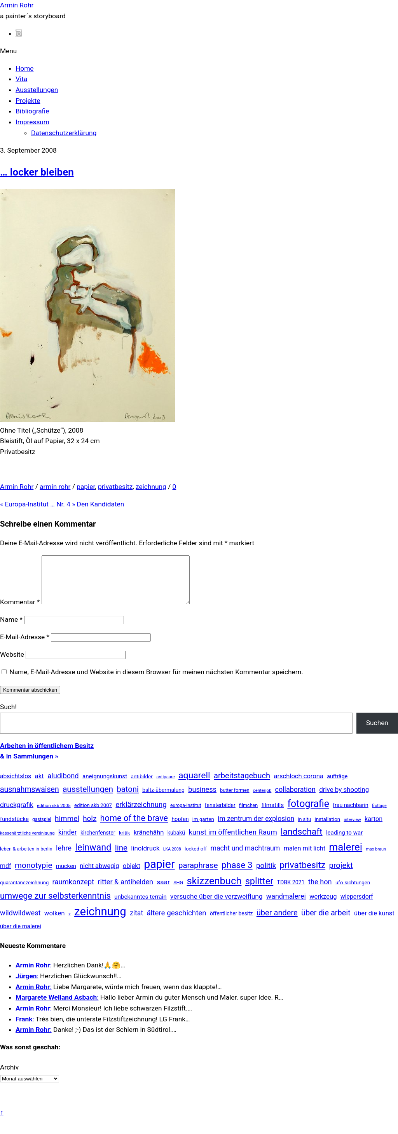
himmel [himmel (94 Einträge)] (67, 827)
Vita (21, 79)
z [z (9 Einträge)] (69, 923)
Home (25, 68)
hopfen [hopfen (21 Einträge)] (180, 828)
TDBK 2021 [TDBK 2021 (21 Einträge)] (291, 892)
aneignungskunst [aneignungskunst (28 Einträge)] (104, 785)
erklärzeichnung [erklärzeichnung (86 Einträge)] (140, 814)
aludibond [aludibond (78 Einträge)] (63, 785)
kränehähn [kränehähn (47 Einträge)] (149, 841)
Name (11, 629)
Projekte (28, 100)
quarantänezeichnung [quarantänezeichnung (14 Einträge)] (24, 892)
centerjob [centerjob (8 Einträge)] (262, 799)
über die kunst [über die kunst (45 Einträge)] (374, 922)
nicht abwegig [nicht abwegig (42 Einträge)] (99, 875)
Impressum (32, 122)
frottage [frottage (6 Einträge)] (379, 814)
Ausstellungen (37, 90)
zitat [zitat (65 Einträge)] (136, 922)
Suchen (377, 732)
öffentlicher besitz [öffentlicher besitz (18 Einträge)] (231, 923)
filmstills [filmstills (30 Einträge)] (272, 814)
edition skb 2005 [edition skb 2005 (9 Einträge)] (53, 814)
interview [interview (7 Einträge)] (352, 828)
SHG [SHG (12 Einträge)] (178, 892)
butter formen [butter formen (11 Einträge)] (234, 799)
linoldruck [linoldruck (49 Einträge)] (145, 857)
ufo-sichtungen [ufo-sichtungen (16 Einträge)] (352, 892)
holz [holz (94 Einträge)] (89, 827)
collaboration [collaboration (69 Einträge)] (295, 799)
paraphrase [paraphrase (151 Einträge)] (198, 874)
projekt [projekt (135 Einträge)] (341, 874)
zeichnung (151, 486)
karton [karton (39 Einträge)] (373, 828)
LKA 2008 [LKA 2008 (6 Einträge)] (172, 858)
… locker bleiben (37, 172)
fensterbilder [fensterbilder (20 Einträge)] (220, 814)
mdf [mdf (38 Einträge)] (5, 875)
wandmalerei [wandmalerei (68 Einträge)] (286, 905)
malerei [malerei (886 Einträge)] (345, 856)
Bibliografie (32, 111)
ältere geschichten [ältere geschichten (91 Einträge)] (176, 922)
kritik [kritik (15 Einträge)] (124, 842)
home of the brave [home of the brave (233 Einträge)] (134, 827)
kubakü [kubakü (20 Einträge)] (176, 842)
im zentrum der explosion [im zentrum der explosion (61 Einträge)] (256, 828)
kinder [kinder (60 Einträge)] (67, 841)
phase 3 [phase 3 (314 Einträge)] (237, 874)
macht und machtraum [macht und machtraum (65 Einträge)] (245, 857)
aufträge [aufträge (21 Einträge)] (337, 786)
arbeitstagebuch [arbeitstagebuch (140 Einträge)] (242, 785)
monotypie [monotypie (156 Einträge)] (33, 874)
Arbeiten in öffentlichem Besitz (47, 755)
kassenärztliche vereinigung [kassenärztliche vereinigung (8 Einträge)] (27, 842)
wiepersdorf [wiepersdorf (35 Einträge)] (356, 906)
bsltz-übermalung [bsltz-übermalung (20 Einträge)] (163, 799)
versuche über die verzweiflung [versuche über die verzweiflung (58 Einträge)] (216, 906)
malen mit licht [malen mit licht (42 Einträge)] (305, 857)
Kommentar (20, 611)
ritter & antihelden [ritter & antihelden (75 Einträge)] (125, 891)
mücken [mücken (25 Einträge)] (66, 875)
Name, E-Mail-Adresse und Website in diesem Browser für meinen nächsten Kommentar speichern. (156, 681)
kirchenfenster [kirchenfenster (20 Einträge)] (97, 842)
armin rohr (55, 486)
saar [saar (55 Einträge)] (163, 891)
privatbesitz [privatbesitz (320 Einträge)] (303, 874)
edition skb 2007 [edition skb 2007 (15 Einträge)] (93, 814)
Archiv (9, 1076)
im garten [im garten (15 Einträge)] (203, 828)
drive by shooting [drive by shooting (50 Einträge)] (344, 799)
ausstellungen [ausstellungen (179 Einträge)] (88, 798)
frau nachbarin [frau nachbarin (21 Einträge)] (350, 814)
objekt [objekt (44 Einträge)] (131, 875)
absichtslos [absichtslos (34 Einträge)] (15, 785)
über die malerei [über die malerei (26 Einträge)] (20, 935)
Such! (8, 716)
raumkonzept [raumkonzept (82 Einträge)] (73, 891)
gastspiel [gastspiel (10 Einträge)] (41, 828)
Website (12, 664)
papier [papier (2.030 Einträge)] (159, 873)
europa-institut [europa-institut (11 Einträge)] (185, 814)
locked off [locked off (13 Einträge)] (196, 858)
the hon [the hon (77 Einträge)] (320, 891)
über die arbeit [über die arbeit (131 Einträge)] (326, 922)
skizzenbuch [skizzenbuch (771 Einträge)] (214, 890)
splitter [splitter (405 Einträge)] (259, 890)
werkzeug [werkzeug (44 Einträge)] (323, 906)
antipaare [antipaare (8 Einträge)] (165, 786)
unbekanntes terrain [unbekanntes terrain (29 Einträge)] (140, 906)
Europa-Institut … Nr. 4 (35, 504)
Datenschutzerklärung (63, 133)
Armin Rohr (16, 486)
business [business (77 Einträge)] (202, 799)
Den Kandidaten (98, 504)
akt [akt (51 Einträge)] (39, 785)
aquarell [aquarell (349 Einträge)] (194, 784)
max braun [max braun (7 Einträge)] (376, 858)
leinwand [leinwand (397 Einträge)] (93, 856)
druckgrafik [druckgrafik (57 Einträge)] (16, 814)
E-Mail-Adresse (24, 646)
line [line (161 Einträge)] (121, 857)
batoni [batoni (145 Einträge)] (127, 798)
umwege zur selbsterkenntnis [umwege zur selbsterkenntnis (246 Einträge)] (55, 905)
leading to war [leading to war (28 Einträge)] (344, 841)
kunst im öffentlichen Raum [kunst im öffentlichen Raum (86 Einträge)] (233, 841)
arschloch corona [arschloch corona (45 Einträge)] (298, 785)
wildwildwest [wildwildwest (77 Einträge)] (20, 922)
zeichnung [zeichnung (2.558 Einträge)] (100, 920)
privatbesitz (115, 486)
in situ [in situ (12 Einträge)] (304, 828)
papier (86, 486)
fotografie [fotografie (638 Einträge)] (308, 813)
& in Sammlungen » (29, 765)
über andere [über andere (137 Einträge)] (277, 922)
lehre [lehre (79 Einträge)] (64, 857)
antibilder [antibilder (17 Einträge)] (142, 786)
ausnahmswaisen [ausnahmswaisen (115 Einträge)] (29, 798)
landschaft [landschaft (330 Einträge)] (302, 841)
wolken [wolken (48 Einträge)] (54, 922)
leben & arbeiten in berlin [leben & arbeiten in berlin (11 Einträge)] (26, 858)
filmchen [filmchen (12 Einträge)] (248, 814)
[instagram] (19, 33)
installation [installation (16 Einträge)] (327, 828)
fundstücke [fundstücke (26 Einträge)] (14, 828)
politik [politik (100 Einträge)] (266, 874)
